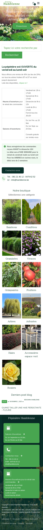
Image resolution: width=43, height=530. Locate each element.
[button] (38, 3)
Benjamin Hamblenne (31, 400)
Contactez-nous (12, 170)
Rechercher (12, 55)
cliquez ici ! (23, 83)
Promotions (21, 26)
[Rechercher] (21, 48)
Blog (4, 401)
